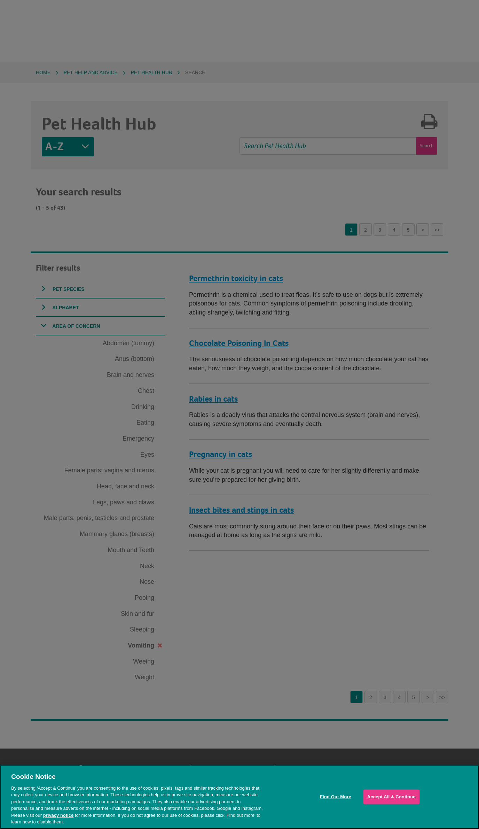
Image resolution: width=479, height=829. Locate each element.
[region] (239, 797)
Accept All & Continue (391, 796)
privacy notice (58, 815)
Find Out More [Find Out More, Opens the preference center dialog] (335, 796)
